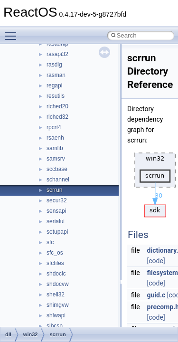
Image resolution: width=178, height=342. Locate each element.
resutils (56, 96)
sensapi (56, 211)
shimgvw (58, 305)
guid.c (156, 295)
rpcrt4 (54, 127)
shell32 (56, 294)
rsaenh (55, 137)
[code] (156, 261)
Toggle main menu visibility (13, 32)
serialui (56, 221)
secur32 (57, 200)
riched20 (57, 106)
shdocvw (58, 284)
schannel (58, 179)
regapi (54, 85)
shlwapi (56, 315)
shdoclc (56, 273)
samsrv (56, 158)
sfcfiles (55, 263)
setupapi (57, 231)
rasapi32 (57, 54)
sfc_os (55, 252)
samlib (55, 148)
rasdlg (54, 64)
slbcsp (55, 326)
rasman (56, 75)
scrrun (54, 190)
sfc (50, 242)
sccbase (57, 169)
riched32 (57, 117)
